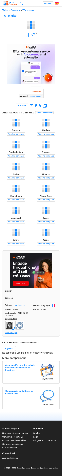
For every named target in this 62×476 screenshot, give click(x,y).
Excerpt (8, 291)
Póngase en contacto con (44, 440)
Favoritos (27, 35)
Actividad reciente (10, 458)
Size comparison (9, 448)
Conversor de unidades (12, 444)
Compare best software (12, 437)
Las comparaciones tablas (14, 440)
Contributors (11, 319)
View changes (11, 332)
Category (9, 305)
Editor (36, 309)
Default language (41, 305)
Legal (35, 437)
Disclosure (38, 433)
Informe (22, 105)
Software (15, 10)
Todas (5, 10)
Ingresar (48, 3)
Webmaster (28, 10)
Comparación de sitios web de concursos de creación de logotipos (20, 367)
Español (57, 3)
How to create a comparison (15, 433)
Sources (9, 298)
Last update (10, 313)
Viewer (8, 309)
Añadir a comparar (44, 113)
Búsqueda (21, 3)
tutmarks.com (36, 96)
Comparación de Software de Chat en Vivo (19, 392)
